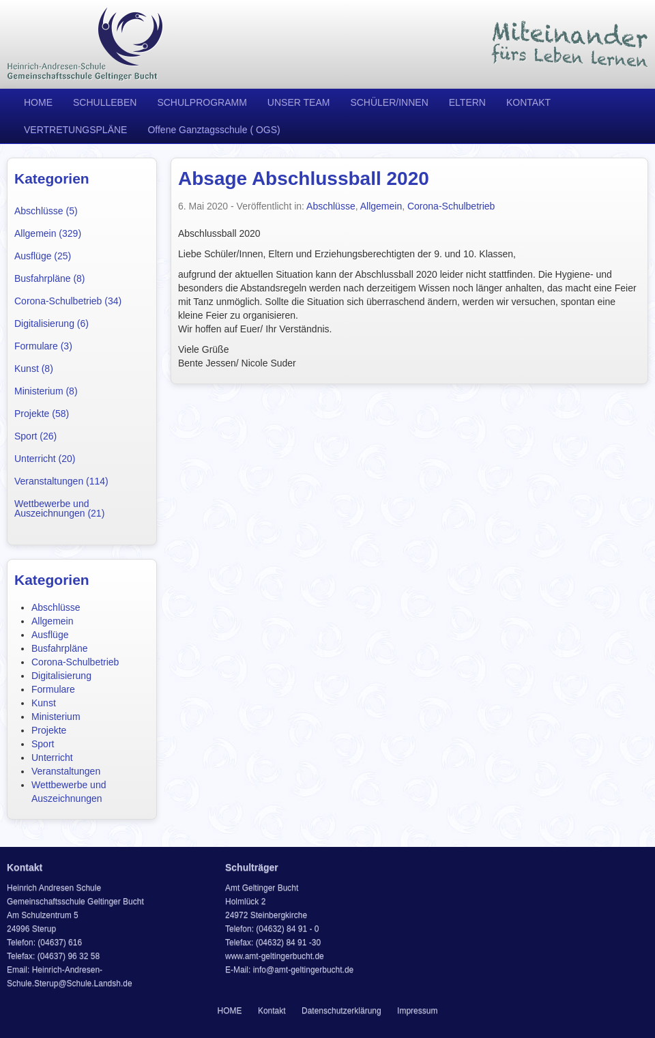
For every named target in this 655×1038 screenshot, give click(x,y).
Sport (42, 743)
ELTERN (467, 102)
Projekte (48, 730)
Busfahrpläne (59, 648)
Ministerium (56, 716)
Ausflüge (49, 634)
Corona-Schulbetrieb (75, 662)
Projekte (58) (41, 413)
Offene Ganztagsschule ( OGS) (213, 129)
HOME (38, 102)
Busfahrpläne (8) (49, 278)
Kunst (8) (33, 368)
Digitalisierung (61, 675)
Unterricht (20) (44, 458)
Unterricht (52, 757)
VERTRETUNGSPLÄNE (75, 129)
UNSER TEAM (298, 102)
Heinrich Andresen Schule (85, 44)
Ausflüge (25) (42, 255)
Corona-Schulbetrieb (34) (67, 300)
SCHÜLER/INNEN (389, 102)
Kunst (43, 702)
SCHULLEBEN (104, 102)
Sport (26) (35, 436)
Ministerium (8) (46, 391)
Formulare (53, 689)
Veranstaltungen (65, 771)
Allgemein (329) (47, 233)
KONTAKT (528, 102)
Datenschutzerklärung (341, 1010)
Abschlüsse (56, 607)
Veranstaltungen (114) (61, 481)
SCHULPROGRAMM (201, 102)
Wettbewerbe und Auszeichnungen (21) (59, 508)
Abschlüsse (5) (46, 210)
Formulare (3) (43, 346)
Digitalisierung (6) (51, 323)
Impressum (417, 1010)
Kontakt (272, 1010)
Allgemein (52, 621)
